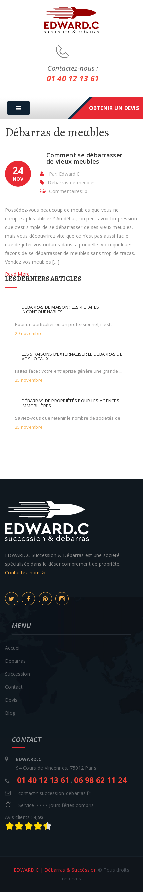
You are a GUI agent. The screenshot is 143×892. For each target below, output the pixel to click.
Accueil (13, 648)
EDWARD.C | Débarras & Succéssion (55, 870)
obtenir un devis (114, 108)
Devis (11, 700)
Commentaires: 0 (63, 191)
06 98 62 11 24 (100, 780)
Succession (17, 674)
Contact (14, 687)
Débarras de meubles (72, 182)
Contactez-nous (25, 572)
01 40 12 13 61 (73, 78)
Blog (10, 713)
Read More (20, 274)
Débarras (15, 661)
